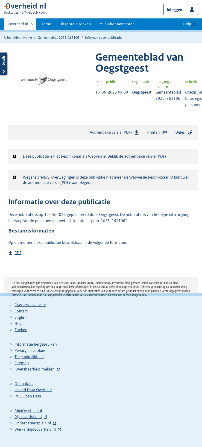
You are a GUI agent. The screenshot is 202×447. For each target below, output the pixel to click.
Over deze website (30, 304)
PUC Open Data (28, 396)
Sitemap (22, 362)
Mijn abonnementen (117, 23)
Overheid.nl (18, 25)
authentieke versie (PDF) (145, 156)
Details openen (3, 64)
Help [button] (187, 23)
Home (46, 23)
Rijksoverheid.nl (28, 416)
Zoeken (21, 329)
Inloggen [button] (174, 9)
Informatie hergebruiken (36, 344)
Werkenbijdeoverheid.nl (35, 429)
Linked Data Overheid (33, 389)
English (21, 317)
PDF (18, 253)
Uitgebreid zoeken (75, 23)
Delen (184, 132)
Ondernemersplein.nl (33, 423)
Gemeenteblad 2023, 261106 (58, 37)
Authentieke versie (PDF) (114, 133)
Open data (24, 383)
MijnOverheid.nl (28, 410)
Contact (21, 311)
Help (19, 323)
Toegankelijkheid (29, 356)
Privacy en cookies (30, 350)
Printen (157, 132)
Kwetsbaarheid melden (35, 369)
